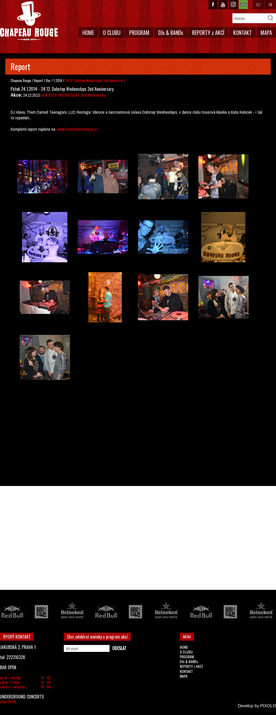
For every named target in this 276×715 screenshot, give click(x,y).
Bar (49, 80)
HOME (88, 32)
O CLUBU (111, 32)
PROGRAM (139, 32)
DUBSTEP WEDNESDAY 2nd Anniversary (73, 95)
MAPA (266, 32)
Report (38, 80)
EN (270, 4)
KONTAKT (242, 32)
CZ (258, 4)
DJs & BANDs (170, 32)
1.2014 (58, 80)
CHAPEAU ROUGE (29, 20)
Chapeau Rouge (21, 80)
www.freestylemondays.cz (77, 129)
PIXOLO (268, 706)
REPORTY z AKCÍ (208, 32)
